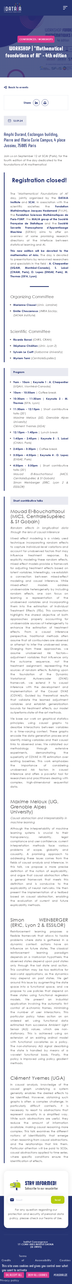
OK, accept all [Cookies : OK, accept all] (14, 1275)
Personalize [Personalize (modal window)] (61, 1275)
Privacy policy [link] (9, 1280)
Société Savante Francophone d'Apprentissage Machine (39, 227)
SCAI (31, 202)
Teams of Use (52, 1218)
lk (36, 102)
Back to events (18, 87)
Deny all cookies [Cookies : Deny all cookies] (37, 1275)
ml (45, 102)
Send (57, 1199)
